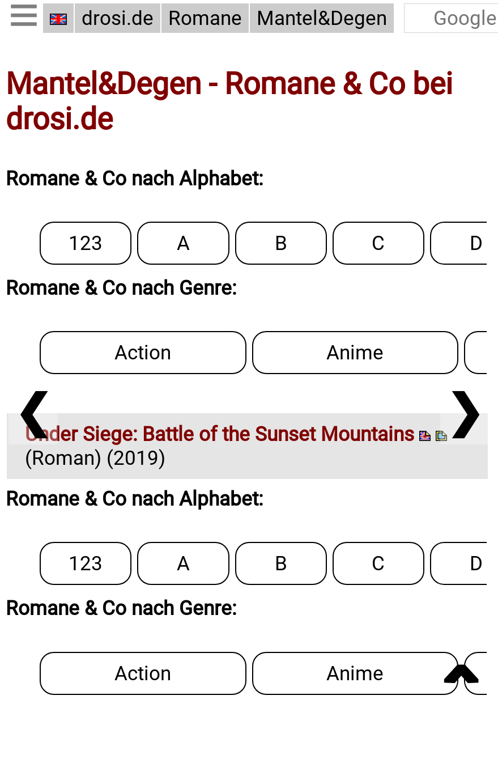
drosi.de (118, 18)
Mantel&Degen (322, 18)
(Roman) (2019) (236, 446)
